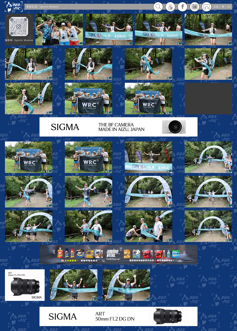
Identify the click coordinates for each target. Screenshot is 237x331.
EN (229, 6)
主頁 (216, 6)
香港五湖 (31, 6)
